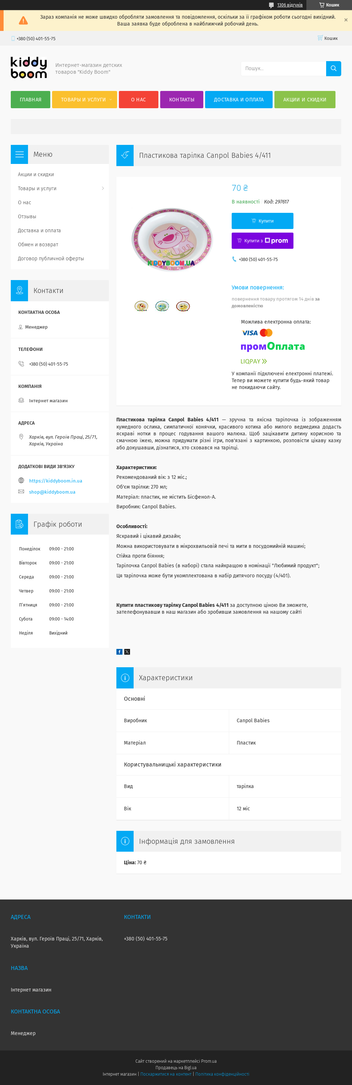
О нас (138, 100)
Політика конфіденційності (222, 1074)
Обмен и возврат (38, 245)
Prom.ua (209, 1061)
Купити (266, 221)
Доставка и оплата (239, 100)
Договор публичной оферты (51, 259)
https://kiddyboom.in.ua (55, 481)
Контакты (181, 100)
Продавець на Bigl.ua (176, 1067)
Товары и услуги (83, 100)
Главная (30, 100)
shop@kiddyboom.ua (52, 492)
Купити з (266, 241)
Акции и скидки (304, 100)
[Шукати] (333, 68)
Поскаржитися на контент (165, 1074)
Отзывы (27, 217)
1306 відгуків (290, 5)
